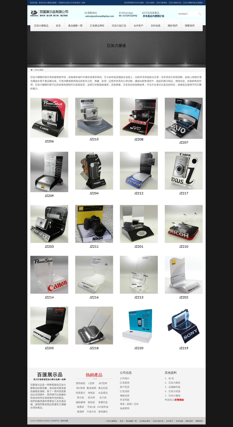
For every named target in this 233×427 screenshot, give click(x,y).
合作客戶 (138, 28)
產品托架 (103, 390)
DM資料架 (102, 409)
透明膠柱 (103, 414)
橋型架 (91, 404)
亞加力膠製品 (41, 28)
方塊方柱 (91, 414)
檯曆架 (80, 409)
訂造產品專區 (97, 28)
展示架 (80, 399)
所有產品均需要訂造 (153, 16)
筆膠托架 (103, 404)
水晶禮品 (103, 395)
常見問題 (124, 402)
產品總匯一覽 (75, 28)
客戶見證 (124, 389)
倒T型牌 (103, 385)
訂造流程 (124, 393)
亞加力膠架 (174, 397)
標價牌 (80, 414)
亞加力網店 (174, 385)
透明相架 (80, 385)
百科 (136, 406)
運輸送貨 (124, 397)
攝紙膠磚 (80, 404)
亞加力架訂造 (119, 28)
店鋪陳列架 (174, 389)
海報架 (91, 395)
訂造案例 (124, 385)
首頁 (58, 28)
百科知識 (155, 28)
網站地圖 (64, 423)
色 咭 (171, 380)
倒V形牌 (80, 390)
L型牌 (91, 385)
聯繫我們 (190, 28)
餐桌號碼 (91, 390)
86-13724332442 (128, 15)
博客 (122, 406)
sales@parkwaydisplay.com (99, 16)
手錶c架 (91, 409)
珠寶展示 (80, 395)
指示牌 (91, 399)
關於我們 (172, 28)
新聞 (129, 406)
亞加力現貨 (174, 393)
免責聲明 (124, 410)
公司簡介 (124, 380)
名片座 (103, 399)
